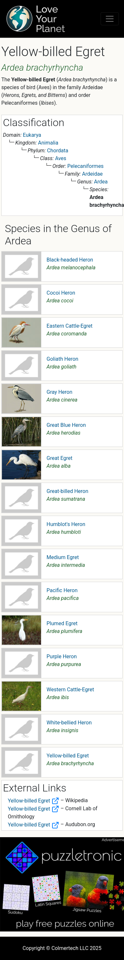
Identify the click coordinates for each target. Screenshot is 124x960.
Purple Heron (62, 656)
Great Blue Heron (66, 425)
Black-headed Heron (70, 260)
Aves (60, 158)
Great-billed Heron (67, 491)
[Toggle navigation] (110, 18)
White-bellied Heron (69, 723)
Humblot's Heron (66, 524)
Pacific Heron (62, 590)
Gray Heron (59, 392)
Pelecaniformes (85, 166)
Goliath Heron (62, 359)
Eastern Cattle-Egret (69, 326)
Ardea (101, 182)
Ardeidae (92, 174)
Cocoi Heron (61, 293)
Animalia (48, 143)
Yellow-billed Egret (68, 756)
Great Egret (59, 458)
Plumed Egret (62, 623)
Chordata (57, 150)
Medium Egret (63, 557)
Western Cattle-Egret (70, 689)
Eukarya (32, 135)
